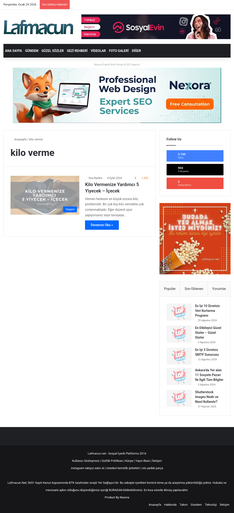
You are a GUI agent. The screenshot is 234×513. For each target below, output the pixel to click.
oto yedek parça (152, 468)
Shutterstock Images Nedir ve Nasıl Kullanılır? (206, 396)
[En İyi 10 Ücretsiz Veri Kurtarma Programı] (179, 312)
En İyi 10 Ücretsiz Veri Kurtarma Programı (207, 310)
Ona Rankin (95, 178)
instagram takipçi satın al (87, 468)
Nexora (124, 497)
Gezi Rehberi (77, 51)
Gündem (31, 51)
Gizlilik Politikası (112, 460)
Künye (129, 460)
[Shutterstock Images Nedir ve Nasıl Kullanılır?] (179, 398)
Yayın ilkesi (143, 460)
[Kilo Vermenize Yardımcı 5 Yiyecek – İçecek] (45, 195)
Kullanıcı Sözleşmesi (85, 460)
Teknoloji (211, 504)
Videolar (98, 51)
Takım (184, 504)
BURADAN (115, 490)
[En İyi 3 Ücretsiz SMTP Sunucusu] (179, 356)
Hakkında (170, 504)
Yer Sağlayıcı (106, 482)
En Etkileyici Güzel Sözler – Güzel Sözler (208, 332)
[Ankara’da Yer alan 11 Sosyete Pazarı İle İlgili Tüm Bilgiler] (179, 376)
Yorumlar (219, 289)
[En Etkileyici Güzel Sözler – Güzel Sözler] (179, 334)
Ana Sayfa (13, 51)
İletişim (157, 460)
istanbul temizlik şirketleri (123, 468)
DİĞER (136, 51)
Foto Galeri (119, 51)
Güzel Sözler (53, 51)
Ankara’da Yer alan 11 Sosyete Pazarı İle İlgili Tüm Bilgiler (209, 375)
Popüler (170, 289)
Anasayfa (19, 139)
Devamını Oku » (102, 225)
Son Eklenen (194, 289)
